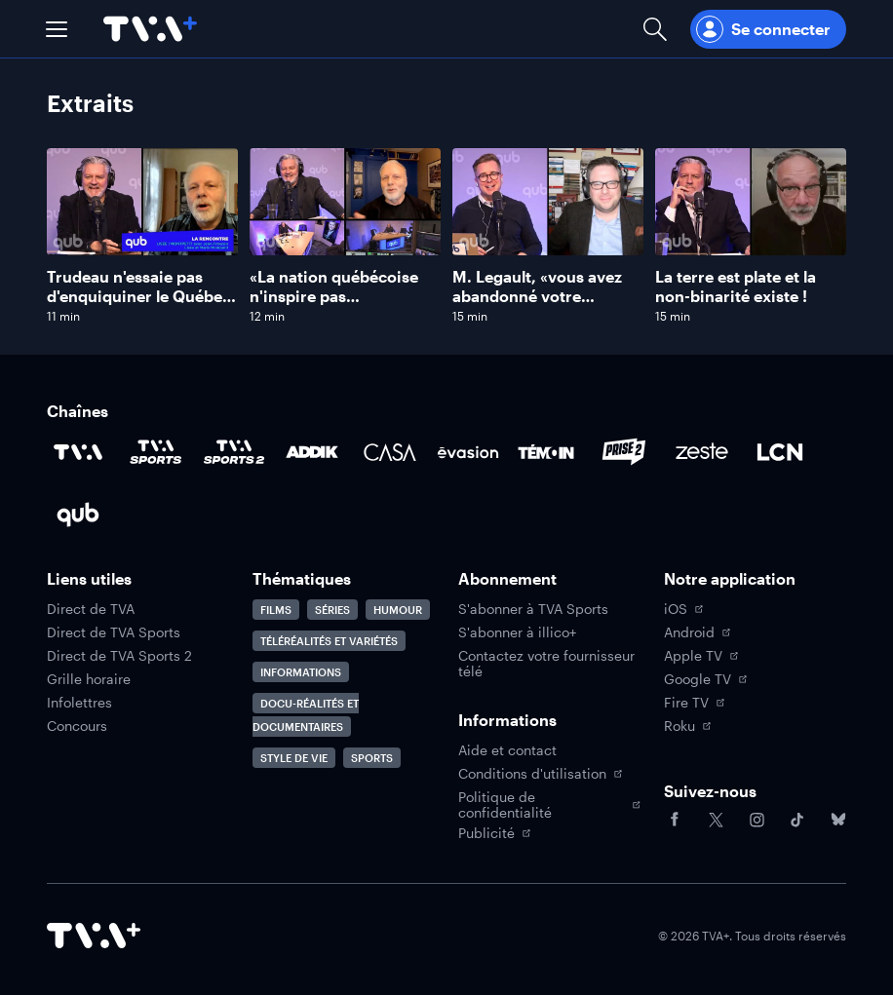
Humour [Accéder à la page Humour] (397, 609)
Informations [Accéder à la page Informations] (300, 672)
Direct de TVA (91, 609)
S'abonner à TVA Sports (533, 609)
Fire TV (694, 702)
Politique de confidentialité (549, 805)
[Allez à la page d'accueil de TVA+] (150, 28)
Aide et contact (507, 750)
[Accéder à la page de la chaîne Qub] (78, 514)
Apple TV (701, 656)
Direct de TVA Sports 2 (119, 656)
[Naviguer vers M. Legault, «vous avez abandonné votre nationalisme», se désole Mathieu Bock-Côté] (547, 236)
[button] (56, 29)
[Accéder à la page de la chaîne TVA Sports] (156, 452)
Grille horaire (89, 679)
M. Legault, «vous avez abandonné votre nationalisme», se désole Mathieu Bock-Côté (544, 305)
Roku (687, 726)
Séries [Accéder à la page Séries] (332, 609)
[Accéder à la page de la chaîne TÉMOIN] (546, 452)
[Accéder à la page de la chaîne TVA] (78, 452)
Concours (77, 726)
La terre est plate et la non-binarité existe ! (735, 286)
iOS (683, 609)
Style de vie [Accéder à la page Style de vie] (294, 757)
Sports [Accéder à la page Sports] (372, 757)
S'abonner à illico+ (517, 632)
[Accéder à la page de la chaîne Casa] (390, 452)
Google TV (705, 679)
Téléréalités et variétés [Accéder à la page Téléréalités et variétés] (329, 640)
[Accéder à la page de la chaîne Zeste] (702, 452)
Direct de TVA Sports (113, 632)
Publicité (494, 833)
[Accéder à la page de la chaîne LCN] (780, 452)
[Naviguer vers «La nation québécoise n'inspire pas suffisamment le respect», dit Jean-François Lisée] (345, 236)
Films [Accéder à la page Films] (275, 609)
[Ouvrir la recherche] (655, 28)
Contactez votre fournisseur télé (546, 663)
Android (697, 632)
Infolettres (79, 702)
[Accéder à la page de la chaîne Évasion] (468, 452)
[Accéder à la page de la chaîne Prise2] (624, 452)
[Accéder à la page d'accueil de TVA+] (93, 935)
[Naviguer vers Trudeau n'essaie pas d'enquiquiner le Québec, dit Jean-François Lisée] (142, 236)
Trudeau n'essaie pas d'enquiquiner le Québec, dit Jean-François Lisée (141, 296)
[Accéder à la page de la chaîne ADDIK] (312, 452)
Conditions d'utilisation (540, 774)
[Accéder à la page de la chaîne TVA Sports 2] (234, 452)
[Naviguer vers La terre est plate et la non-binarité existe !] (750, 236)
